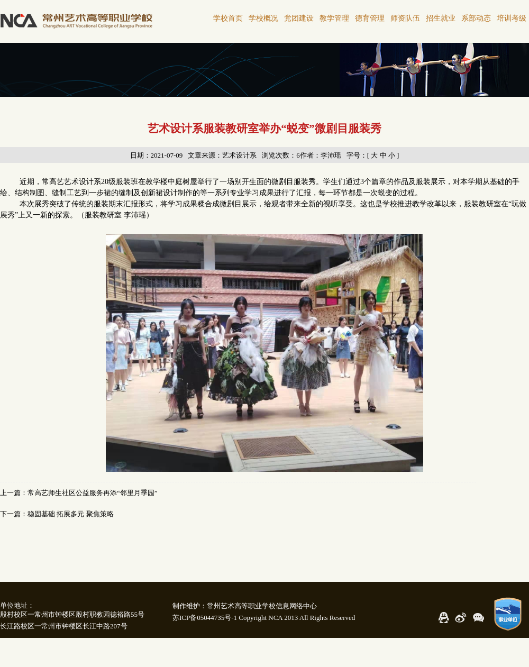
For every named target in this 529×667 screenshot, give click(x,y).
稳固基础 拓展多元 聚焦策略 (71, 514)
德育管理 (370, 18)
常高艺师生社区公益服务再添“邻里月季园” (93, 493)
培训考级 (511, 18)
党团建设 (299, 18)
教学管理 (334, 18)
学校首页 (228, 18)
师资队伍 (405, 18)
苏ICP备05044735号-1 (204, 618)
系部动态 (476, 18)
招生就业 (440, 18)
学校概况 (263, 18)
